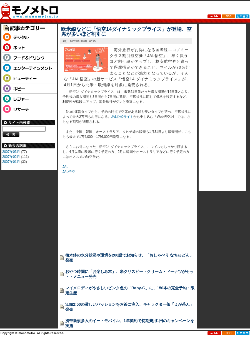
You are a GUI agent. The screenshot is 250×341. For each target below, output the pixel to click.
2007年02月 (11, 157)
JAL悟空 (68, 172)
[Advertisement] (104, 209)
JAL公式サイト (122, 117)
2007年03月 (11, 152)
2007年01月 (11, 162)
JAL (65, 167)
